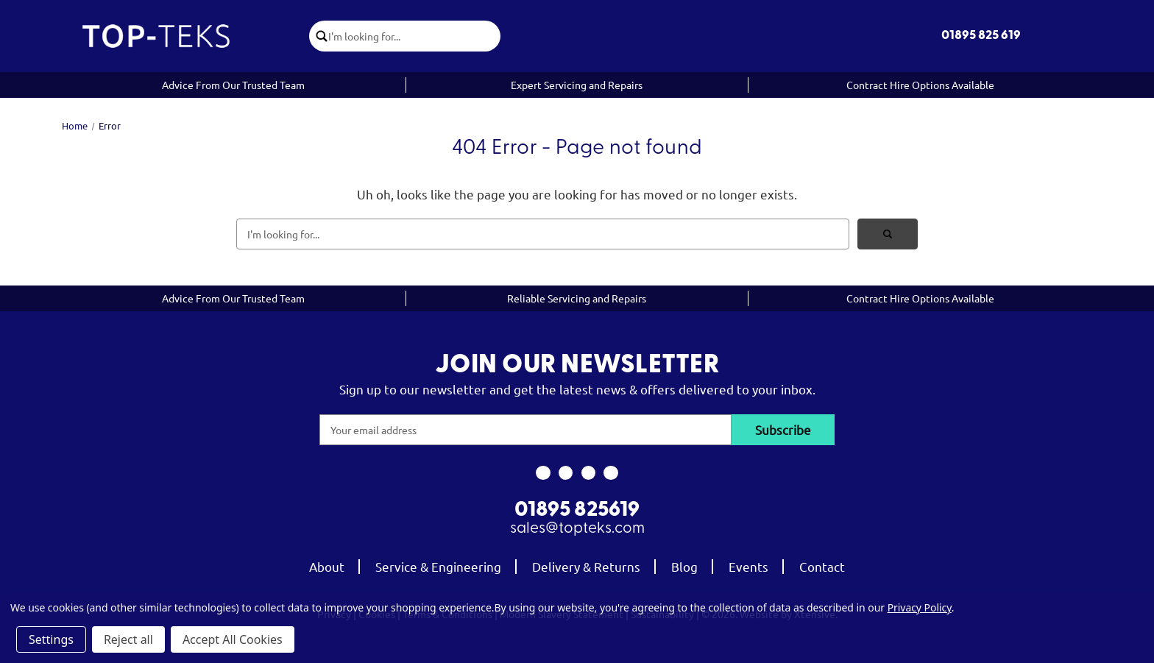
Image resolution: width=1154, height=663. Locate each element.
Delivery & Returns (586, 566)
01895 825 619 (981, 35)
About (326, 566)
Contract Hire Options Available (920, 84)
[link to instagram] (565, 473)
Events (748, 566)
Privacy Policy (920, 607)
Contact (822, 566)
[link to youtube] (588, 473)
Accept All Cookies (233, 639)
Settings (51, 639)
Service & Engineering (438, 566)
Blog (684, 566)
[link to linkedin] (611, 473)
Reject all (128, 639)
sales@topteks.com (577, 528)
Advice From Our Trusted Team (233, 84)
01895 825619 (577, 510)
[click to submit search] (319, 36)
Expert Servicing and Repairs (577, 84)
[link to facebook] (542, 473)
